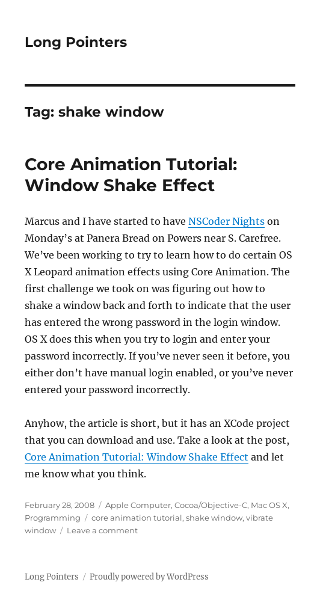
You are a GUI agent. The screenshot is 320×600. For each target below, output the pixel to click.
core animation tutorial (136, 517)
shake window (214, 517)
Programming (53, 517)
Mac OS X (269, 505)
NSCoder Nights (226, 221)
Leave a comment (102, 530)
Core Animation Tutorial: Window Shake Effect (131, 174)
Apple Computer (138, 505)
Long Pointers (76, 42)
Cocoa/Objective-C (210, 505)
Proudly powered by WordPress (149, 577)
